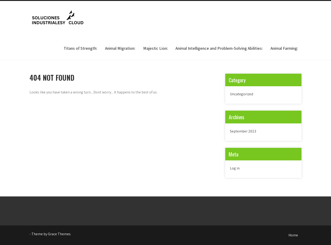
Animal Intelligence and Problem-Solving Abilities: (219, 48)
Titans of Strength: (80, 48)
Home (293, 235)
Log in (235, 168)
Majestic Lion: (155, 48)
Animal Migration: (120, 48)
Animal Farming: (284, 48)
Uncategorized (241, 94)
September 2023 (243, 131)
